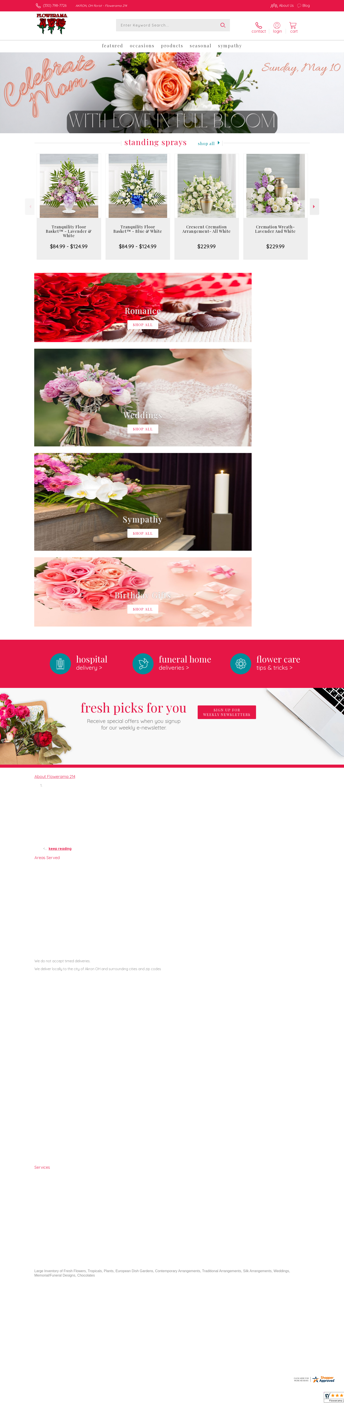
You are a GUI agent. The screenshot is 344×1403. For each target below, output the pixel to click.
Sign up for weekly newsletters (227, 528)
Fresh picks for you (133, 531)
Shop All (206, 139)
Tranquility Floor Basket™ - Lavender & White (69, 227)
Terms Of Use (214, 1399)
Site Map (298, 1399)
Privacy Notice (239, 1399)
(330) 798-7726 (54, 5)
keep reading (60, 665)
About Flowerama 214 (54, 592)
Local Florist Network (271, 1399)
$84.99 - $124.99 (69, 242)
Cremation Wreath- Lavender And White (275, 225)
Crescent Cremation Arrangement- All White (206, 225)
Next (314, 203)
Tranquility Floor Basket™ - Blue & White (137, 225)
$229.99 (206, 242)
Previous (29, 203)
